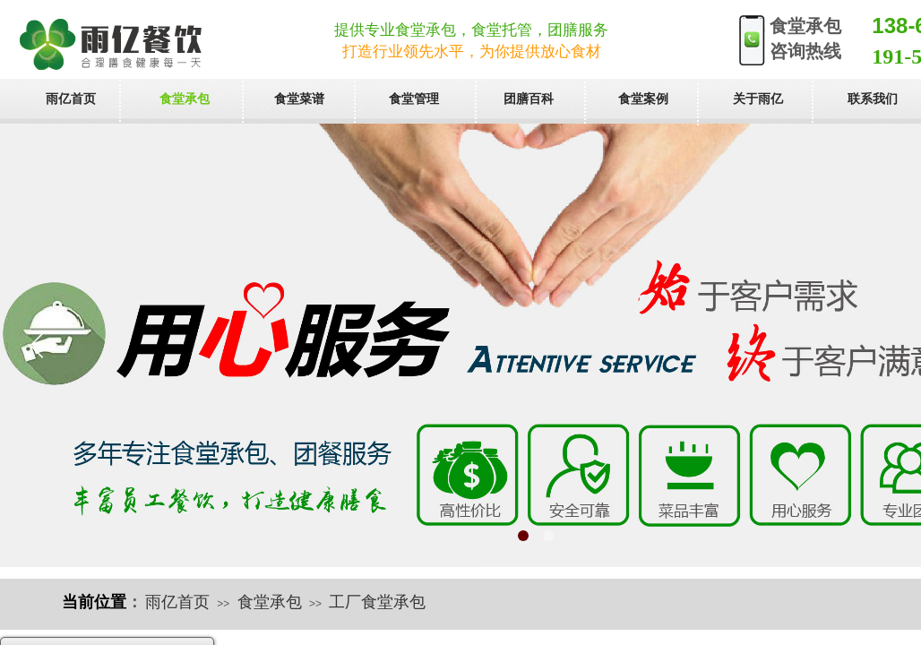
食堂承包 (269, 602)
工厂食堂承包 (377, 602)
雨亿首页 (177, 602)
